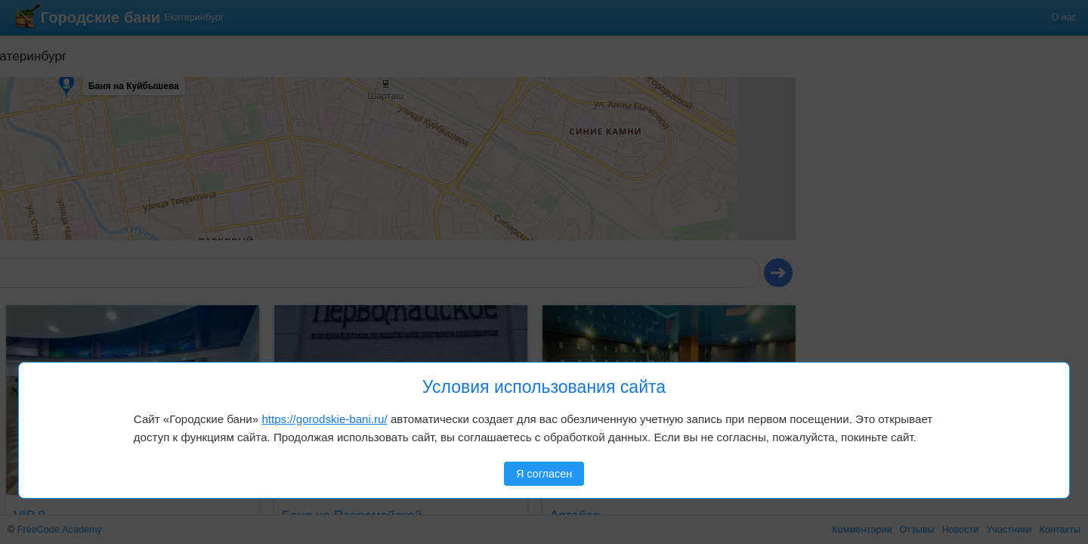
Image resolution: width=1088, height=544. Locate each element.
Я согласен (544, 474)
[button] (50, 97)
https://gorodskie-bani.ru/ (324, 419)
